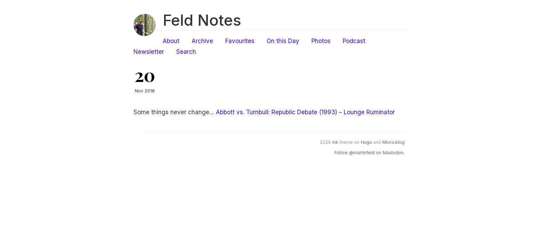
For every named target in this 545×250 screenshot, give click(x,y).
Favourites (239, 41)
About (171, 41)
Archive (202, 41)
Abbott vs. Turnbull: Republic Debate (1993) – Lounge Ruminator (305, 112)
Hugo (366, 142)
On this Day (283, 41)
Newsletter (148, 51)
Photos (321, 41)
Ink (335, 142)
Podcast (354, 41)
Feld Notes (202, 20)
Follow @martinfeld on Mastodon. (369, 152)
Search (186, 51)
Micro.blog (393, 142)
